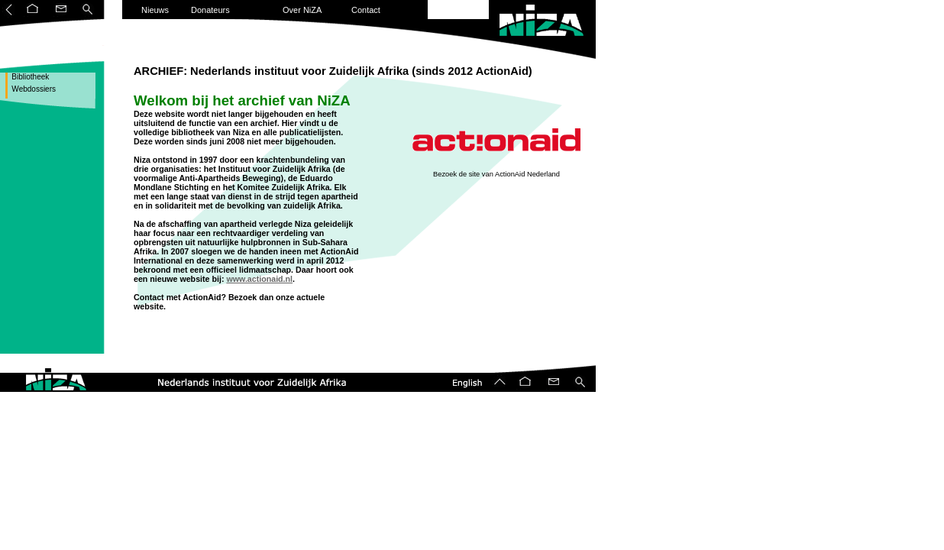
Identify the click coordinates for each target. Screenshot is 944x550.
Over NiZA (302, 10)
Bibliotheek (30, 77)
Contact (365, 10)
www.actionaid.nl (259, 278)
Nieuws (155, 10)
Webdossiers (33, 89)
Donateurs (210, 10)
